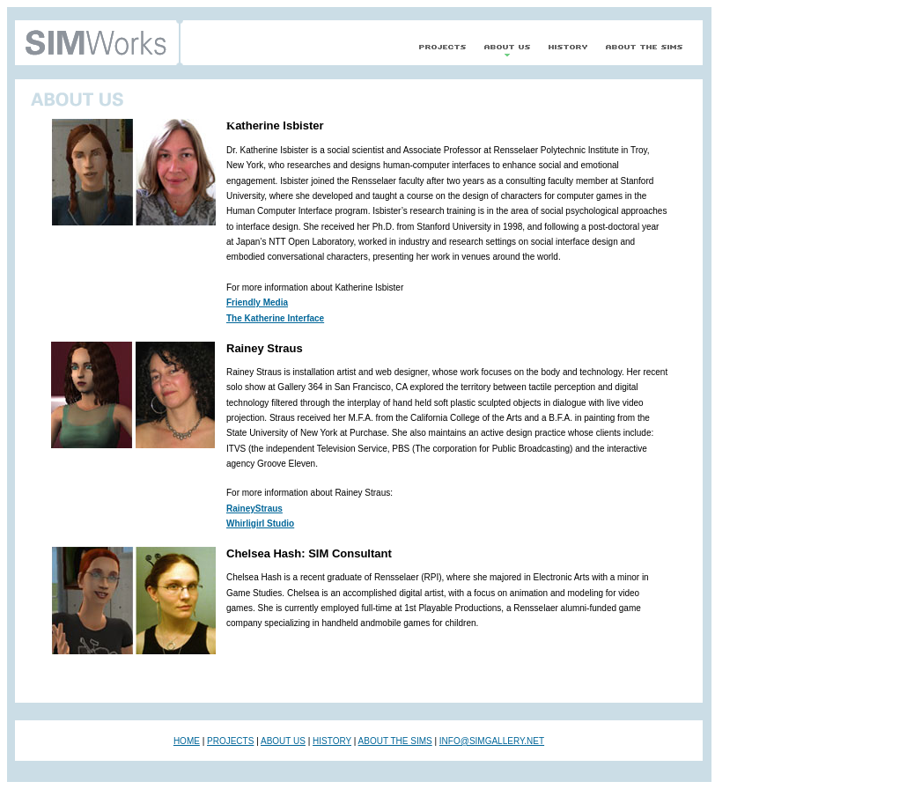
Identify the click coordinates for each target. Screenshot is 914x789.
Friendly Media (257, 302)
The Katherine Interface (275, 318)
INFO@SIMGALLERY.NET (491, 741)
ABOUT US (283, 741)
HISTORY (332, 741)
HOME (186, 741)
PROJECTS (230, 741)
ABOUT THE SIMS (395, 741)
